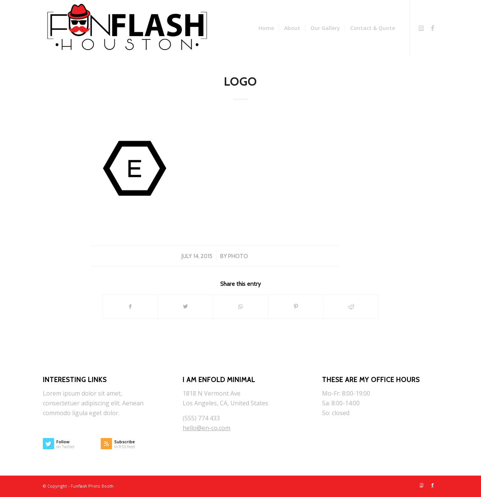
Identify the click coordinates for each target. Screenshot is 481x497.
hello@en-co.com (206, 428)
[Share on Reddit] (351, 306)
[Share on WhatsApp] (240, 306)
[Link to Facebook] (432, 27)
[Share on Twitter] (185, 306)
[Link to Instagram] (421, 27)
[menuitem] (266, 28)
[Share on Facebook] (130, 306)
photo (238, 256)
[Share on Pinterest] (295, 306)
